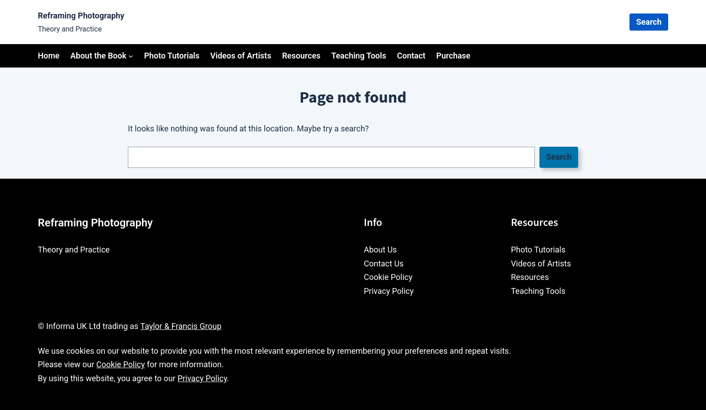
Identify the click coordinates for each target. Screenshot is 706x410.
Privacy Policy (202, 378)
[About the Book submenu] (130, 55)
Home (48, 55)
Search (648, 22)
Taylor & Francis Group (181, 326)
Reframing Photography (81, 15)
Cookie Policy (120, 364)
